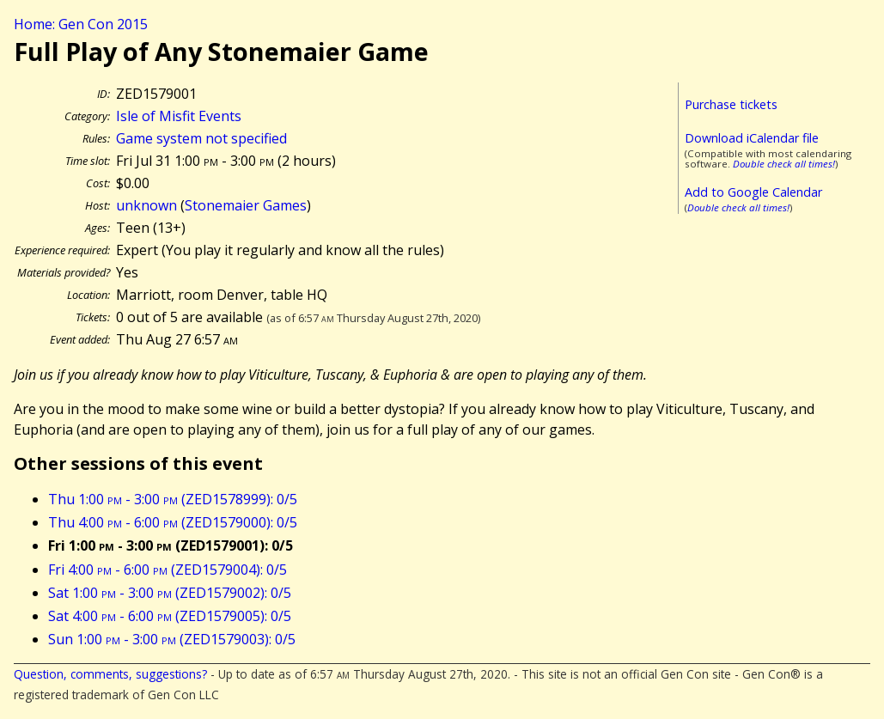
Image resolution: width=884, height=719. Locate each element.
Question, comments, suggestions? (110, 674)
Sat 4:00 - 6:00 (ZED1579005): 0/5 (169, 615)
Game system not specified (201, 138)
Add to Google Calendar (753, 192)
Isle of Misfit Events (178, 116)
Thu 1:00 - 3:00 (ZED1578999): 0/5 (172, 499)
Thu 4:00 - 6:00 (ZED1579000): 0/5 (172, 522)
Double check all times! (784, 163)
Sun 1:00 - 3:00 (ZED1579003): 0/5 (172, 639)
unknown (146, 205)
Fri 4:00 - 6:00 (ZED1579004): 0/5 (167, 569)
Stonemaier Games (246, 205)
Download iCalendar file (752, 138)
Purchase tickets (731, 104)
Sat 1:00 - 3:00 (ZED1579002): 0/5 (169, 592)
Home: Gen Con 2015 (81, 24)
